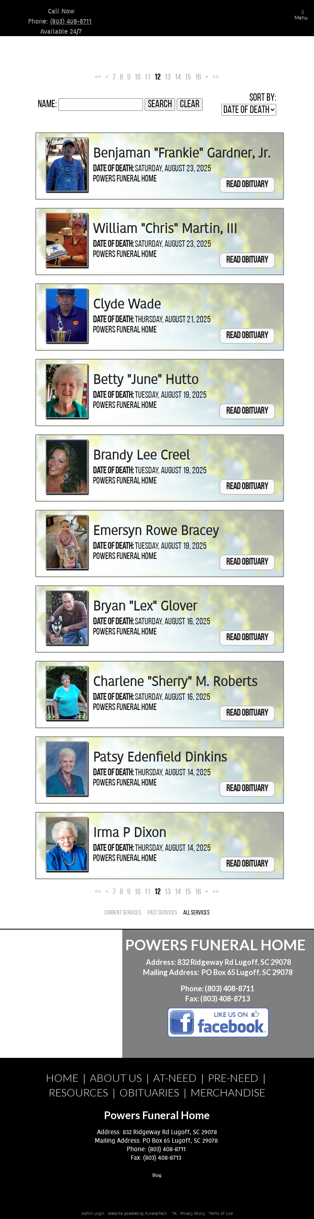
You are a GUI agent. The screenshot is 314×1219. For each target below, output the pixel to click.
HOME (62, 1077)
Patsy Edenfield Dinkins (160, 757)
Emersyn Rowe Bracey (156, 530)
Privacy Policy (192, 1214)
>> (215, 77)
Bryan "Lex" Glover (145, 606)
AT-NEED (175, 1077)
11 (147, 77)
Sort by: (262, 98)
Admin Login (93, 1214)
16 (198, 77)
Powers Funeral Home (125, 179)
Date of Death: (113, 169)
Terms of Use (221, 1214)
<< (98, 77)
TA (174, 1214)
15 (188, 77)
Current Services (122, 913)
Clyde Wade (127, 304)
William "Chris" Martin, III (165, 228)
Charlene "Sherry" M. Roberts (175, 681)
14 (178, 77)
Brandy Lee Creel (141, 455)
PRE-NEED (233, 1077)
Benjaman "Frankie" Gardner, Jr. (182, 153)
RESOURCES (78, 1092)
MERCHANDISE (228, 1092)
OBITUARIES (149, 1092)
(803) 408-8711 (71, 21)
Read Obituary (247, 185)
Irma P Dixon (129, 832)
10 (137, 77)
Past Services (162, 913)
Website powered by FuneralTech (137, 1214)
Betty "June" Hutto (146, 379)
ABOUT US (116, 1077)
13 (168, 77)
